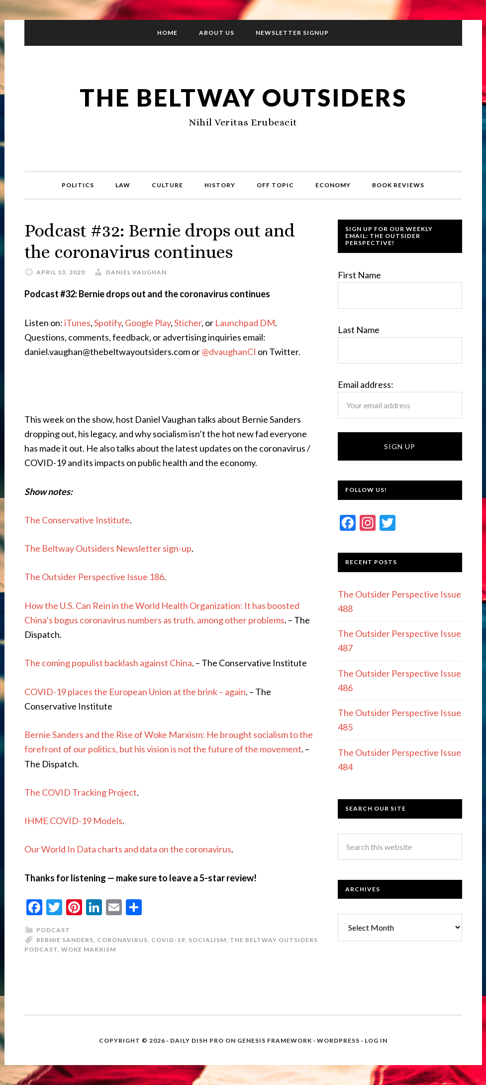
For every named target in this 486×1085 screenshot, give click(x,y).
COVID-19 (168, 940)
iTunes (77, 322)
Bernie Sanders (65, 940)
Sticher (187, 322)
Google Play (148, 322)
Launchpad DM (245, 322)
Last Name (359, 329)
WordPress (338, 1040)
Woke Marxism (88, 949)
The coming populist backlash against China (108, 662)
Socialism (207, 940)
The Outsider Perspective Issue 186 (94, 576)
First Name (359, 274)
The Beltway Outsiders (243, 97)
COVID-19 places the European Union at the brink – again (135, 691)
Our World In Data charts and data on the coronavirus (127, 849)
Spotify (107, 322)
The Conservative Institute (77, 519)
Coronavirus (122, 940)
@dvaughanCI (228, 351)
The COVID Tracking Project (80, 792)
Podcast (53, 930)
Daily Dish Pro (197, 1040)
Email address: (365, 384)
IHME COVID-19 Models (73, 820)
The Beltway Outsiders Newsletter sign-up (108, 548)
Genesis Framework (274, 1040)
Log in (376, 1040)
